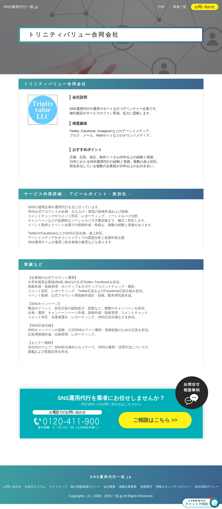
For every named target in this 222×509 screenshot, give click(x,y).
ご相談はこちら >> (155, 420)
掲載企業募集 (128, 486)
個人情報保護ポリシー (85, 486)
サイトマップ (58, 486)
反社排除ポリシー (206, 486)
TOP (161, 7)
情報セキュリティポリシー (173, 486)
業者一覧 (179, 7)
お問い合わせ (205, 7)
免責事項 (146, 486)
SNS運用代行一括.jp (111, 477)
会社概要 (109, 486)
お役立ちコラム (35, 486)
